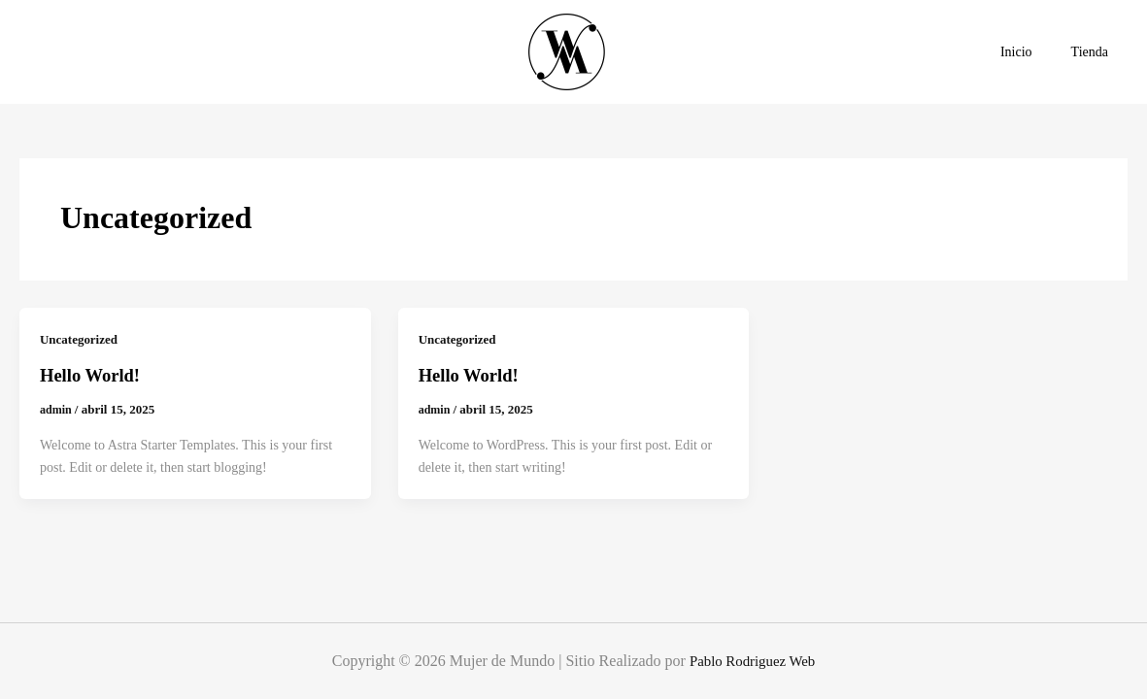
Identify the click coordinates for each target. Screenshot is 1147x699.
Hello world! (94, 374)
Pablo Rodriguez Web (753, 660)
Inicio (1034, 52)
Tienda (1095, 52)
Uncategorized (81, 339)
